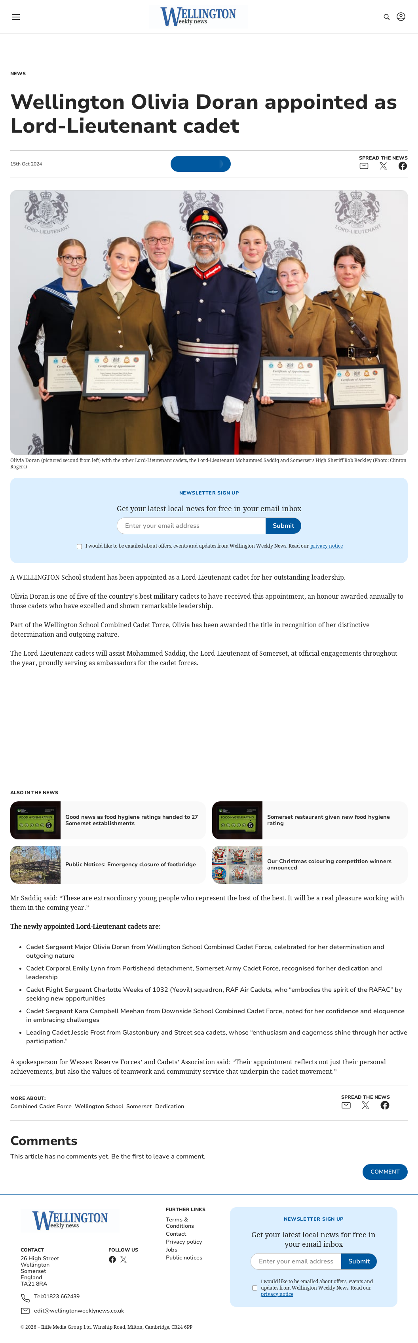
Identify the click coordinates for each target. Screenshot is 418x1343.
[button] (15, 17)
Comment (385, 1172)
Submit (283, 525)
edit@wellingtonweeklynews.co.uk (79, 1310)
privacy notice (326, 546)
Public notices (184, 1257)
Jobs (171, 1250)
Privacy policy (184, 1242)
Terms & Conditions (180, 1223)
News (18, 73)
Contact (176, 1234)
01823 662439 (61, 1297)
